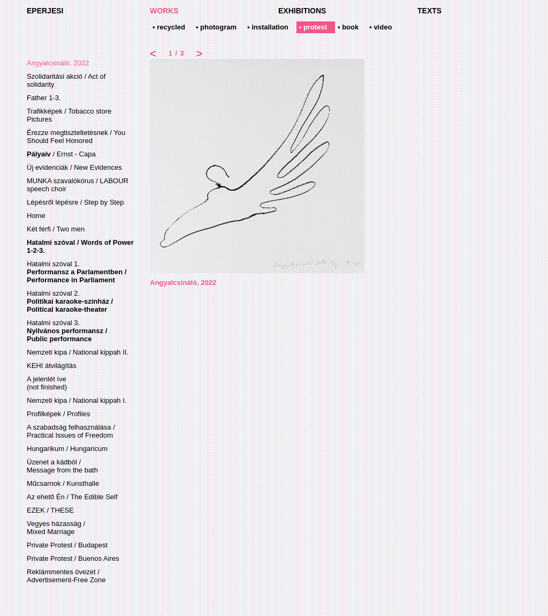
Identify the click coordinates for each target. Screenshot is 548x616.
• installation (267, 27)
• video (380, 27)
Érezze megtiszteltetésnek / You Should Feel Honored (76, 137)
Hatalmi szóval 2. (70, 301)
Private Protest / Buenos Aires (73, 558)
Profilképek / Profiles (58, 414)
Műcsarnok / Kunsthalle (63, 483)
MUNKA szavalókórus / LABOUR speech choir (77, 185)
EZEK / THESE (50, 510)
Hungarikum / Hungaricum (67, 449)
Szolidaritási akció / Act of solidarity (66, 80)
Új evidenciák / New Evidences (74, 167)
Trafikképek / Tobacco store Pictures (69, 115)
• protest (313, 27)
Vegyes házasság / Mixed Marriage (56, 528)
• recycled (169, 27)
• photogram (216, 27)
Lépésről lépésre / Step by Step (75, 202)
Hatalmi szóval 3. (67, 331)
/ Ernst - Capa (61, 154)
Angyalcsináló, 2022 (58, 63)
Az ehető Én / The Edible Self (72, 497)
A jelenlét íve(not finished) (47, 383)
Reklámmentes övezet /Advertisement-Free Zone (66, 576)
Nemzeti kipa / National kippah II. (77, 352)
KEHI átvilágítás (52, 366)
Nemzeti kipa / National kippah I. (76, 400)
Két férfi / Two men (56, 229)
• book (348, 27)
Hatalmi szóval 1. (76, 272)
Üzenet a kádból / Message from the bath (62, 466)
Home (36, 216)
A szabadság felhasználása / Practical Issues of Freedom (71, 431)
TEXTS (429, 10)
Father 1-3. (44, 98)
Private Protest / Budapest (67, 545)
